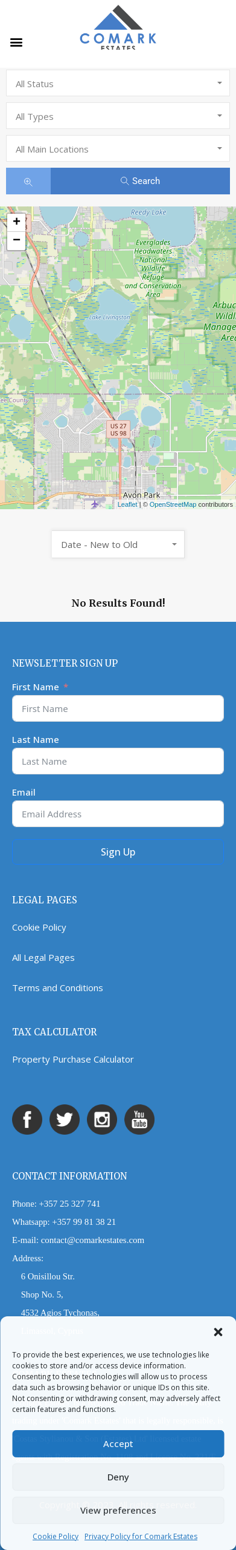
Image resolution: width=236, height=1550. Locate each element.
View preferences (118, 1510)
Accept (118, 1443)
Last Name (35, 739)
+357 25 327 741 (69, 1204)
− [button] (17, 241)
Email (24, 792)
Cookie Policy (55, 1536)
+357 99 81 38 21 (84, 1222)
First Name (35, 686)
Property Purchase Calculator (73, 1059)
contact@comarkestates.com (93, 1240)
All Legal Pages (43, 957)
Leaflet (128, 504)
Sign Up (118, 852)
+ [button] (17, 223)
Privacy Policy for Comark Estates (141, 1536)
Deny (118, 1477)
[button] (218, 1331)
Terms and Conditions (57, 987)
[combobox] (118, 83)
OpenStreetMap (173, 504)
